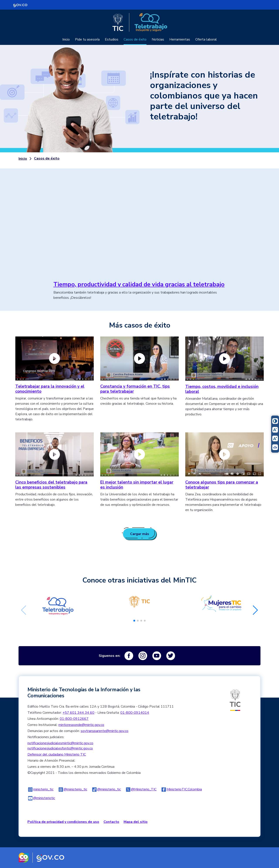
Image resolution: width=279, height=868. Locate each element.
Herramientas (179, 39)
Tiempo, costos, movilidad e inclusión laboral (222, 389)
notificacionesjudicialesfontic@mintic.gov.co (60, 748)
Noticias (158, 39)
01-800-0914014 (134, 712)
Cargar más (139, 534)
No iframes (139, 227)
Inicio (66, 39)
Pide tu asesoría (87, 39)
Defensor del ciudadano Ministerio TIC (56, 754)
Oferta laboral (206, 39)
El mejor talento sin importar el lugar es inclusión (136, 485)
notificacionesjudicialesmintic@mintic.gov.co (60, 743)
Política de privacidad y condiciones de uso (63, 821)
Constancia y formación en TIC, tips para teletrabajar (135, 389)
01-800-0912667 (74, 718)
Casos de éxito (135, 39)
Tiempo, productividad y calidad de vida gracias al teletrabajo (139, 284)
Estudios (111, 39)
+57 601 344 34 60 (78, 712)
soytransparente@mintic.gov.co (104, 731)
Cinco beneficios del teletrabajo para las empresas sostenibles (51, 485)
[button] (134, 621)
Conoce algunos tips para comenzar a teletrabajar (221, 485)
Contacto (111, 821)
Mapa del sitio (136, 821)
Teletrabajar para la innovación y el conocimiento (49, 389)
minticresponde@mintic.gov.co (81, 724)
